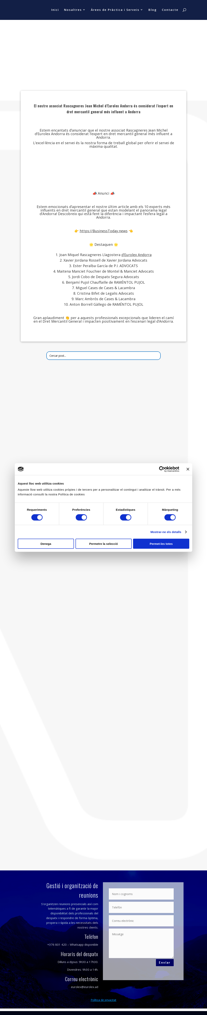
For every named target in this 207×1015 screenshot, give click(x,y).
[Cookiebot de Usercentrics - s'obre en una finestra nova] (162, 469)
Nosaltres (73, 10)
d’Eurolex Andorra (136, 254)
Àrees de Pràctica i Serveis (115, 10)
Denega (45, 543)
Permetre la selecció (103, 543)
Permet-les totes (161, 543)
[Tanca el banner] (187, 469)
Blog (152, 10)
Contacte (170, 10)
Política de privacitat (103, 1000)
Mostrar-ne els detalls (165, 531)
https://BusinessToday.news (104, 230)
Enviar (163, 963)
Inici (55, 10)
